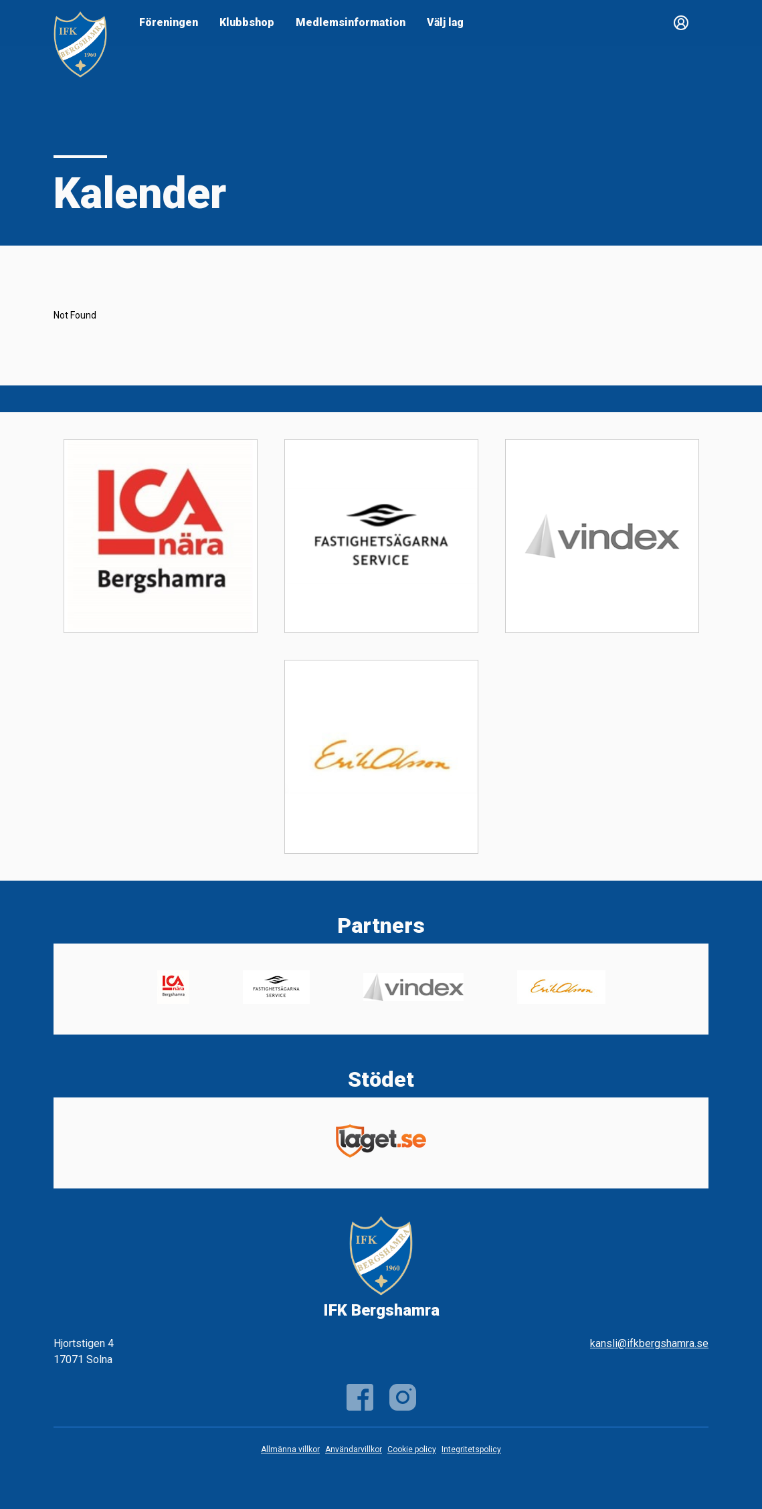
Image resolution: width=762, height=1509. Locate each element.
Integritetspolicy (471, 1449)
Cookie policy (411, 1449)
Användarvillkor (353, 1449)
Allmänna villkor (290, 1449)
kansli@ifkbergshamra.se (649, 1343)
